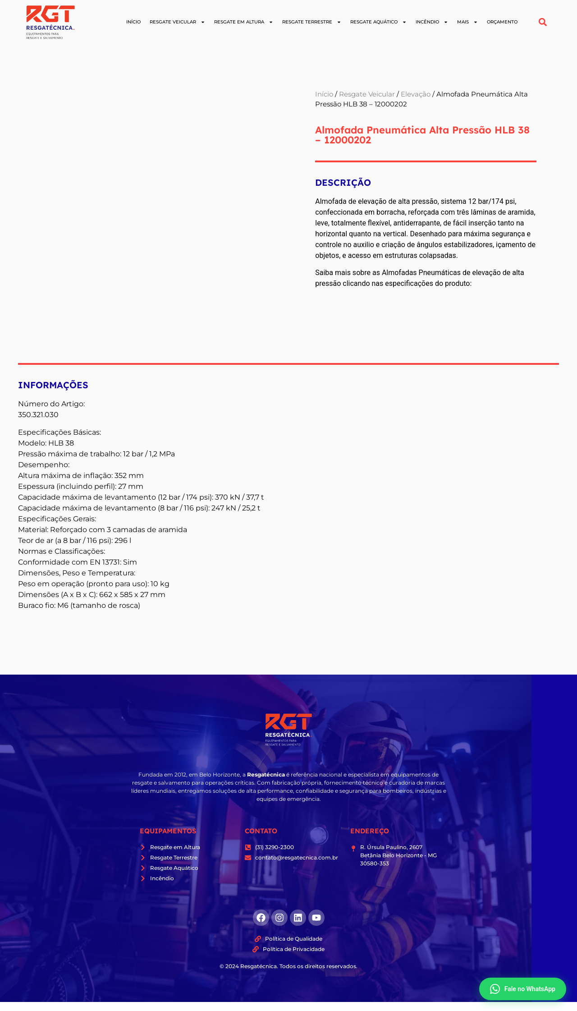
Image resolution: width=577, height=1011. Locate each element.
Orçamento (502, 22)
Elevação (415, 94)
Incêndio (432, 22)
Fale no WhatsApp (522, 989)
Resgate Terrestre (311, 22)
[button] (543, 22)
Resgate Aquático (378, 22)
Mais (467, 22)
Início (133, 22)
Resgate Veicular (177, 22)
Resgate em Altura (243, 22)
